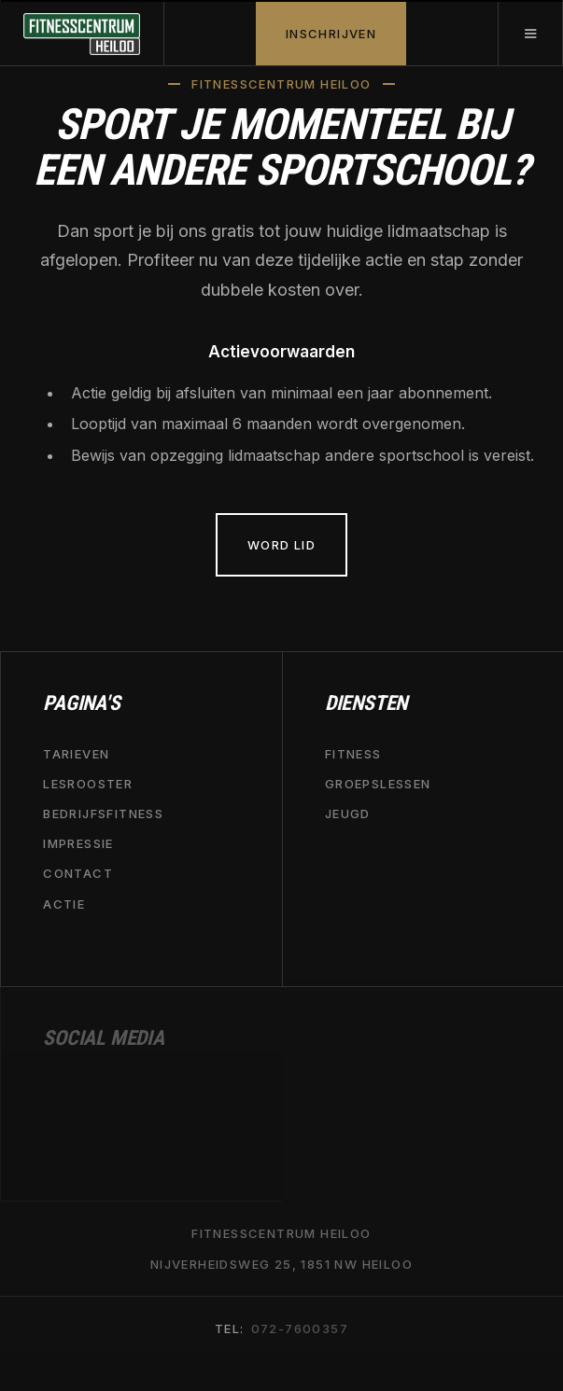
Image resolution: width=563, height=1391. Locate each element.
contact (78, 874)
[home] (82, 33)
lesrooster (88, 783)
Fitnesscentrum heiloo (281, 1234)
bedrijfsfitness (103, 814)
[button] (530, 33)
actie (64, 904)
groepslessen (378, 783)
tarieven (76, 753)
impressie (78, 844)
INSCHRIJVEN (331, 33)
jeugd (348, 814)
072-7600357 (299, 1329)
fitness (353, 753)
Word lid (281, 544)
